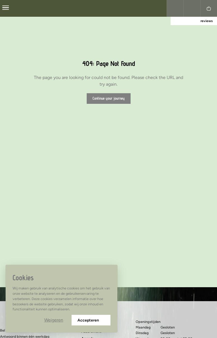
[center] (5, 8)
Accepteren (91, 320)
